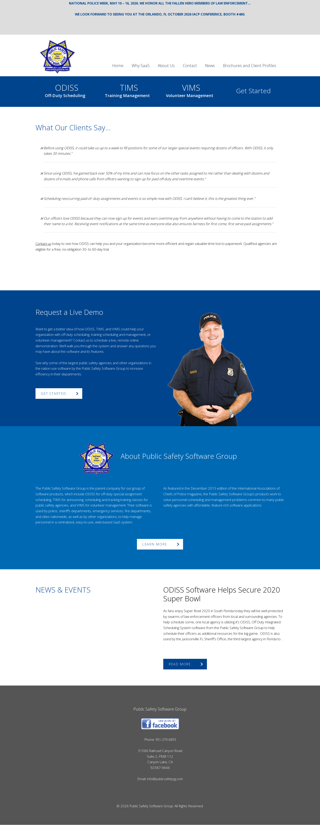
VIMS (189, 89)
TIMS (127, 89)
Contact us (43, 243)
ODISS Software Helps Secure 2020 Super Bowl (221, 594)
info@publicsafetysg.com (164, 779)
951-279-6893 (165, 739)
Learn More (154, 544)
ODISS (65, 89)
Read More (180, 664)
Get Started (253, 90)
